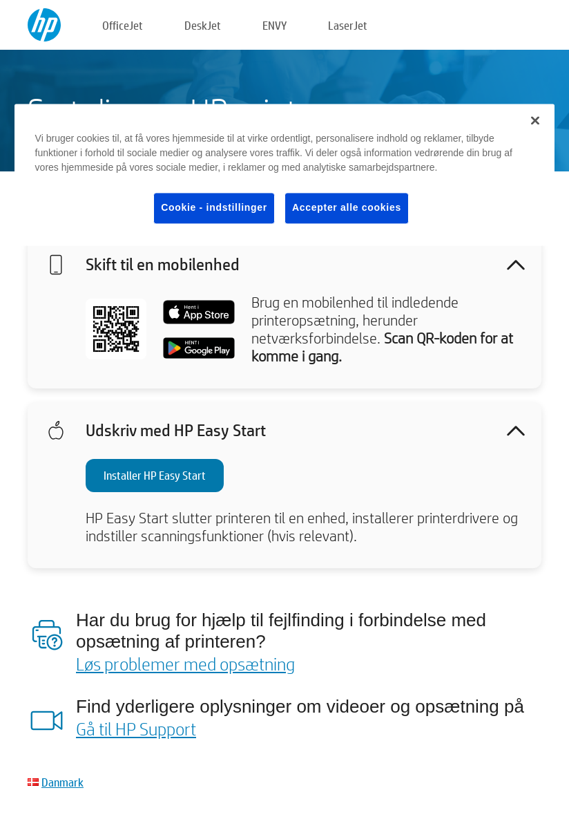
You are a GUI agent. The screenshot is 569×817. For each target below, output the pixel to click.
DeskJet (202, 25)
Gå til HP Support (136, 728)
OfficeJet (122, 25)
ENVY (274, 25)
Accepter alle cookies (346, 208)
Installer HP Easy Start (155, 475)
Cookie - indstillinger (214, 208)
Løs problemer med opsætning (185, 663)
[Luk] (535, 121)
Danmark (62, 782)
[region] (285, 175)
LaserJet (347, 25)
